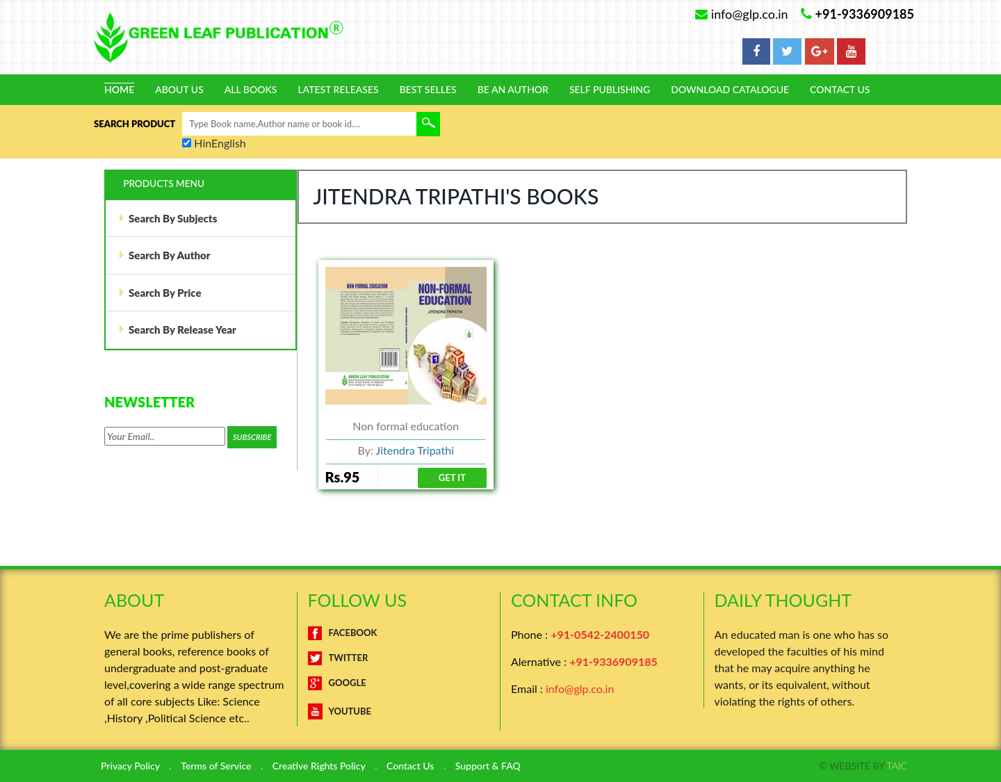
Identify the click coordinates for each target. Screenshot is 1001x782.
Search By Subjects (167, 218)
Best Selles (428, 90)
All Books (251, 90)
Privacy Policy (130, 766)
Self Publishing (609, 90)
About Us (179, 90)
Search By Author (164, 255)
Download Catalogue (730, 90)
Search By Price (160, 292)
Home (119, 90)
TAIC (897, 766)
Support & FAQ (488, 766)
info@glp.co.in (580, 688)
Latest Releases (338, 90)
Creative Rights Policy (319, 766)
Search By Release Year (177, 329)
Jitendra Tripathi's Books (456, 196)
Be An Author (513, 90)
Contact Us (840, 90)
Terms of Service (216, 766)
